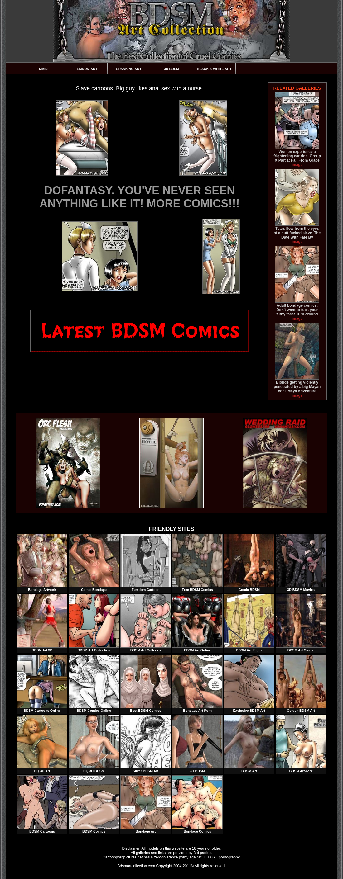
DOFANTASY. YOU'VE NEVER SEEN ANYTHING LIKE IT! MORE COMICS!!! (140, 197)
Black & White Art (214, 69)
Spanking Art (129, 69)
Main (43, 69)
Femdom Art (86, 69)
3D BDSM (171, 69)
